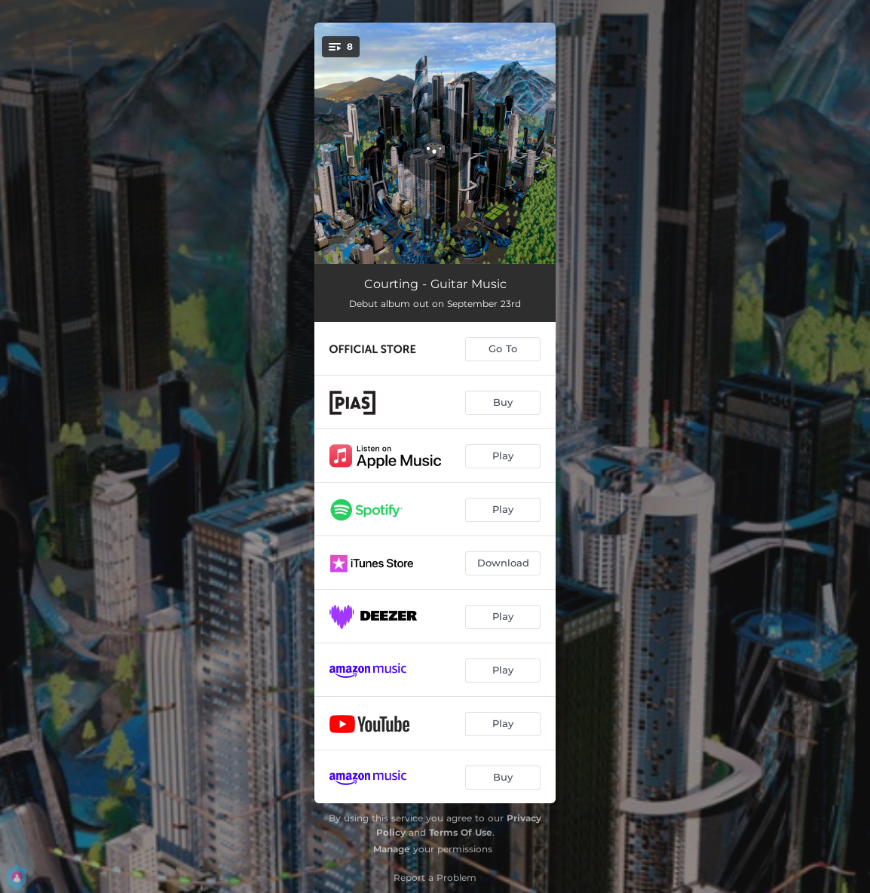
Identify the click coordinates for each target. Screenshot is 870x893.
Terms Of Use (460, 832)
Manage (391, 849)
